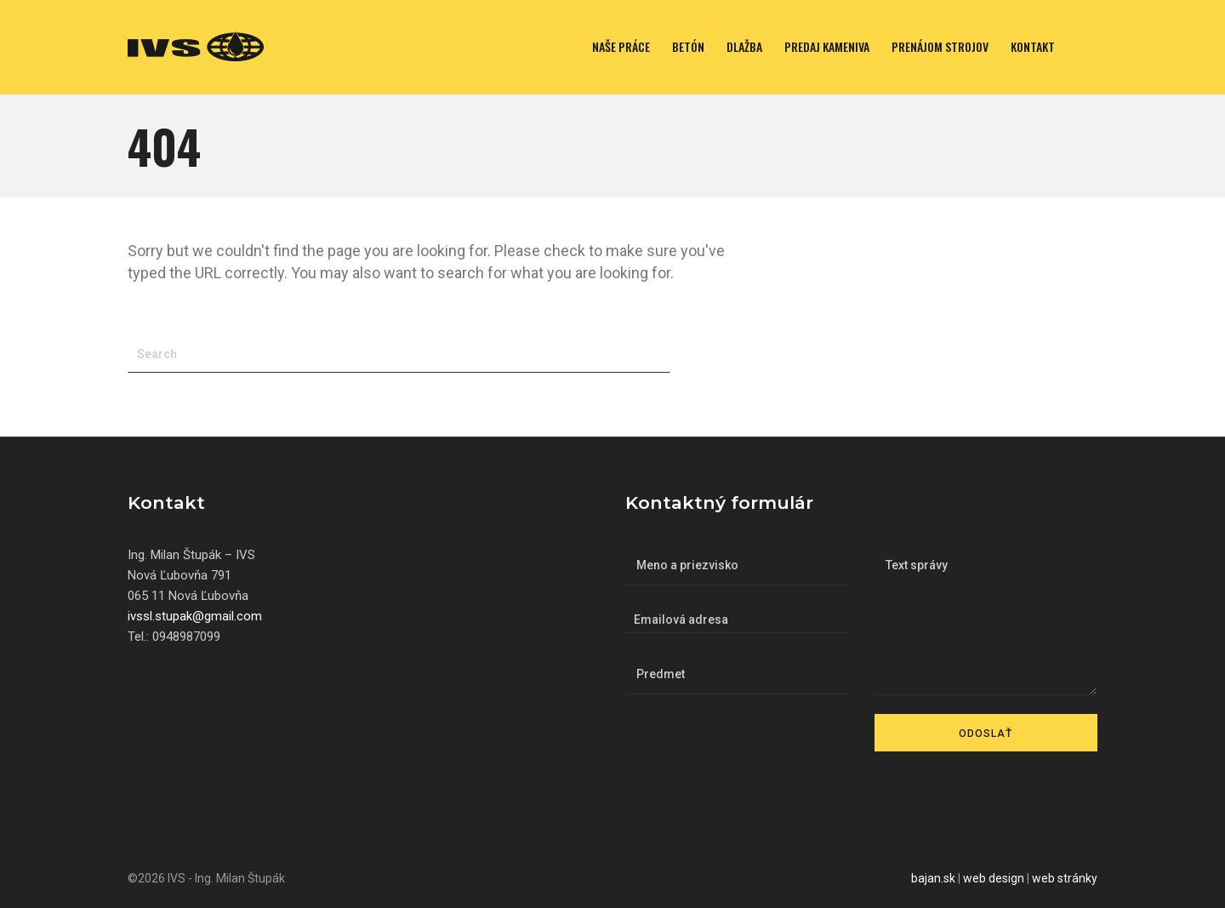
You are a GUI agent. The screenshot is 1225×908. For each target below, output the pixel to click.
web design (993, 878)
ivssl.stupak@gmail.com (195, 616)
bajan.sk (933, 878)
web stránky (1064, 878)
